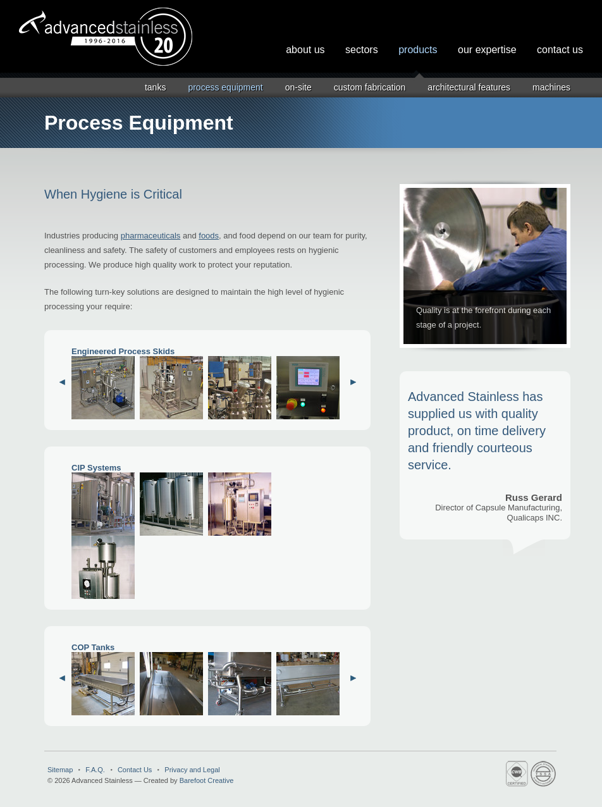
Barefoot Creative (207, 780)
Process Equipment (225, 87)
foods (209, 235)
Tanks (155, 87)
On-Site (298, 87)
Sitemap (60, 769)
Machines (551, 87)
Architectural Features (468, 87)
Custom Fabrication (370, 87)
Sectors (361, 49)
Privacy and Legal (191, 769)
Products (417, 49)
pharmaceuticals (151, 235)
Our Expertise (487, 49)
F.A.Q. (95, 769)
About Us (305, 49)
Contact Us (560, 49)
